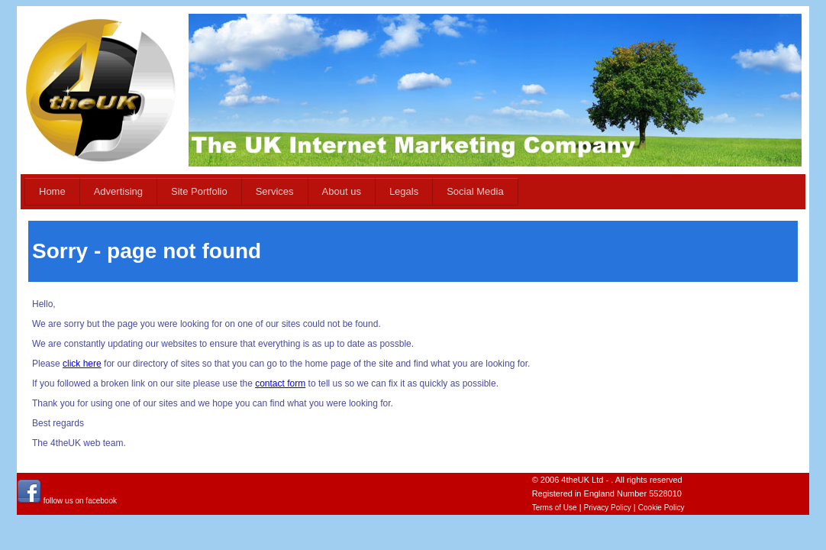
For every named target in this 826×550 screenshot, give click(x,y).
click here (82, 363)
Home (52, 191)
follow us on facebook (67, 501)
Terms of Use (554, 507)
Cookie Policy (661, 507)
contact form (280, 383)
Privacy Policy (607, 507)
